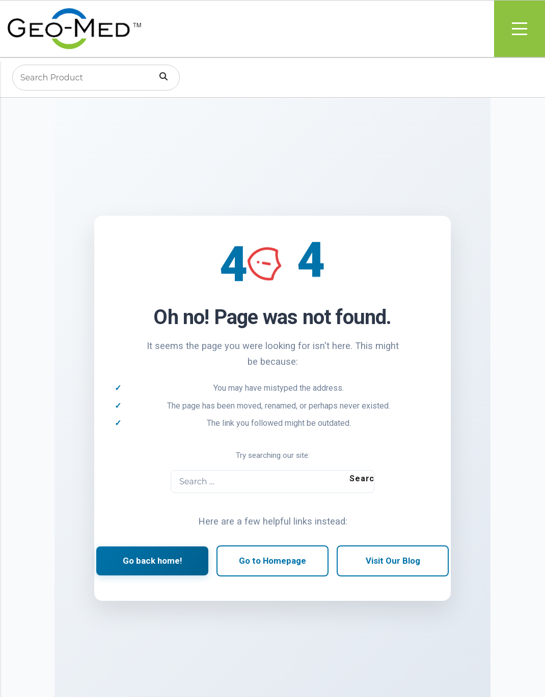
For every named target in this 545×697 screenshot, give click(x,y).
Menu (519, 29)
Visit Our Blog (393, 561)
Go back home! (152, 561)
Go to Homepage (272, 561)
